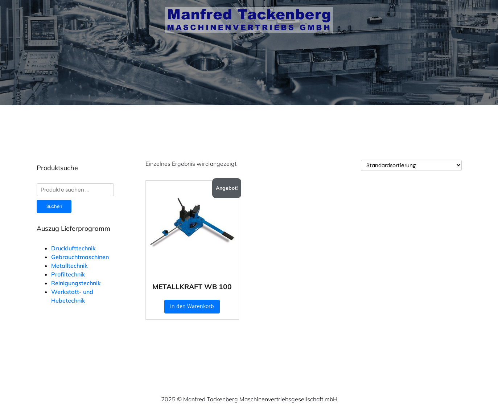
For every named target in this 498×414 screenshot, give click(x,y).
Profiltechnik (68, 274)
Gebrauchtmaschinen (80, 257)
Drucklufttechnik (73, 248)
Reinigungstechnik (76, 283)
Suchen (54, 206)
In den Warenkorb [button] (192, 306)
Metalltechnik (69, 265)
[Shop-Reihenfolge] (411, 165)
